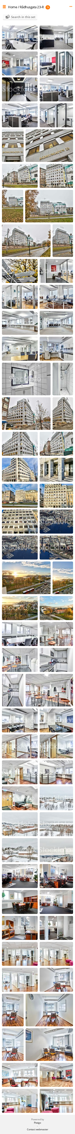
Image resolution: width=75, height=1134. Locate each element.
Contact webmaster (37, 1129)
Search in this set (23, 17)
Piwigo (37, 1122)
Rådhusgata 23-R (32, 7)
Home (12, 7)
